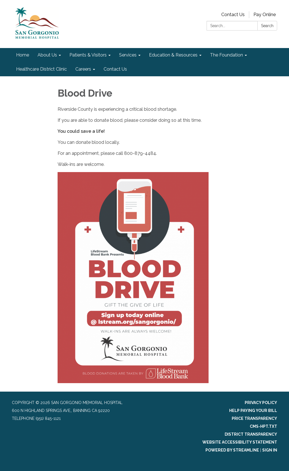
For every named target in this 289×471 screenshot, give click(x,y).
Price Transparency (254, 418)
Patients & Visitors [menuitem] (88, 55)
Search (267, 25)
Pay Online (264, 14)
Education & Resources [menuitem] (173, 55)
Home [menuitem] (22, 55)
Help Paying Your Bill (253, 410)
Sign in (269, 450)
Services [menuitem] (128, 55)
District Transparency (251, 434)
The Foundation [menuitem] (226, 55)
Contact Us (233, 14)
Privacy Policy (261, 402)
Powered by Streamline (232, 450)
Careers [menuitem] (83, 69)
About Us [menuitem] (47, 55)
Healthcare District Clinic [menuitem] (41, 69)
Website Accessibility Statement (239, 442)
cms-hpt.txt (263, 426)
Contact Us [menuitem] (115, 69)
